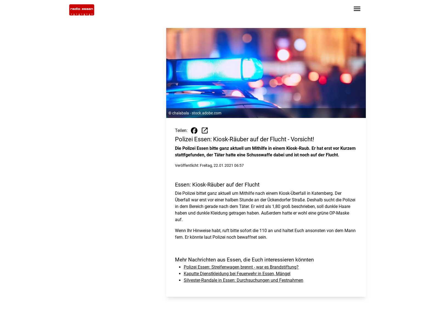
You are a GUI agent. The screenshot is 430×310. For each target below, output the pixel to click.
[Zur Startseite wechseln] (82, 10)
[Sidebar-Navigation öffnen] (357, 9)
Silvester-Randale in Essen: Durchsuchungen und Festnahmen (243, 280)
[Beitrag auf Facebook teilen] (194, 130)
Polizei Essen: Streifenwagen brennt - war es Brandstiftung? (241, 267)
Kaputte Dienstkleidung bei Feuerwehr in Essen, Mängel (237, 273)
